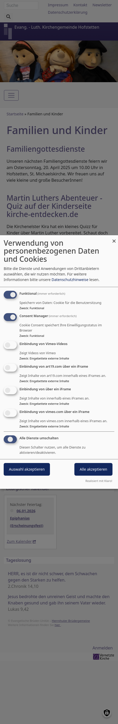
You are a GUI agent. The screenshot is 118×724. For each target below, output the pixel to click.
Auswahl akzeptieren (27, 469)
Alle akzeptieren (93, 469)
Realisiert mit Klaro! (98, 481)
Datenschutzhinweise (70, 279)
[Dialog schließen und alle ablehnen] (114, 238)
